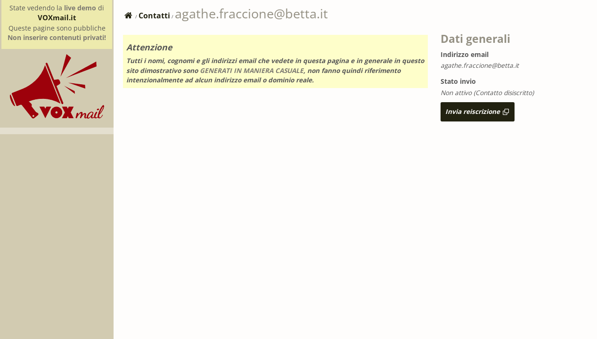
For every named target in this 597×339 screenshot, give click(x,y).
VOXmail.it (57, 17)
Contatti (154, 15)
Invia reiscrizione (477, 111)
